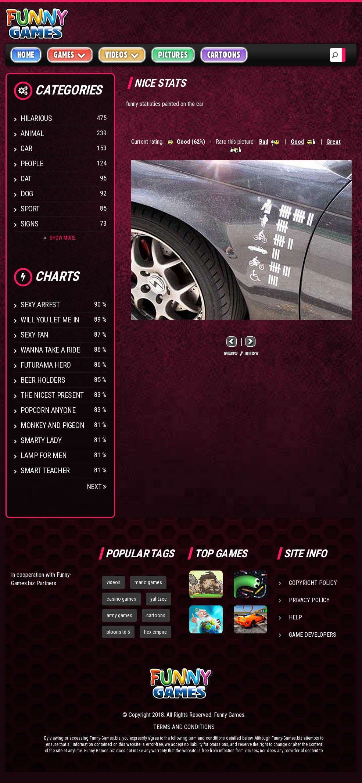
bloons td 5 (118, 632)
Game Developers (312, 634)
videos (114, 582)
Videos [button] (122, 54)
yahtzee (158, 599)
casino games (121, 599)
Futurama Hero (46, 365)
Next (97, 486)
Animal (32, 133)
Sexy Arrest (40, 304)
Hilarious (36, 118)
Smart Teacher (45, 470)
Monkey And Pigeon (52, 425)
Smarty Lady (41, 440)
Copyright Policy (313, 582)
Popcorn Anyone (48, 410)
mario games (148, 582)
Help (295, 617)
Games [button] (70, 54)
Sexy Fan (35, 334)
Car (26, 148)
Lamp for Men (44, 455)
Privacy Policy (309, 600)
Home (26, 55)
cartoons (155, 615)
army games (119, 615)
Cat (26, 178)
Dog (27, 193)
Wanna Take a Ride (50, 350)
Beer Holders (43, 380)
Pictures (173, 55)
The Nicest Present (52, 395)
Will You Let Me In (50, 319)
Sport (30, 208)
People (32, 163)
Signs (30, 223)
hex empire (155, 632)
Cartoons (224, 55)
